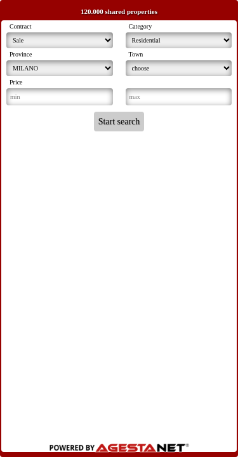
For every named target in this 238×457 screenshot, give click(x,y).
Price (16, 82)
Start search (119, 121)
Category (140, 26)
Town (136, 54)
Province (21, 54)
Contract (20, 26)
